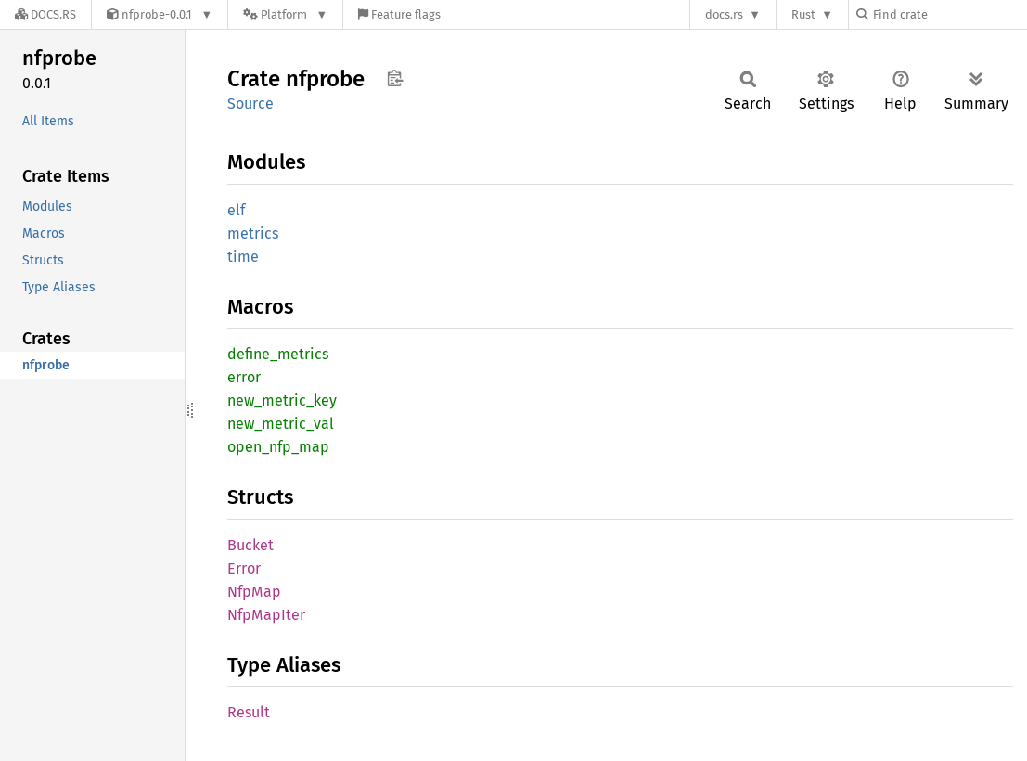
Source (250, 103)
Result (248, 712)
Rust (803, 14)
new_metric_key (282, 400)
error (244, 377)
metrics (252, 233)
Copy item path (394, 78)
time (243, 256)
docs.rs (724, 14)
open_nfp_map (278, 447)
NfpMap (254, 591)
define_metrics (277, 354)
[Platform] (285, 14)
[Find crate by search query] (949, 14)
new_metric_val (280, 423)
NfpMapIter (266, 615)
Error (244, 568)
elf (236, 210)
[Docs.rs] (45, 14)
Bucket (250, 545)
